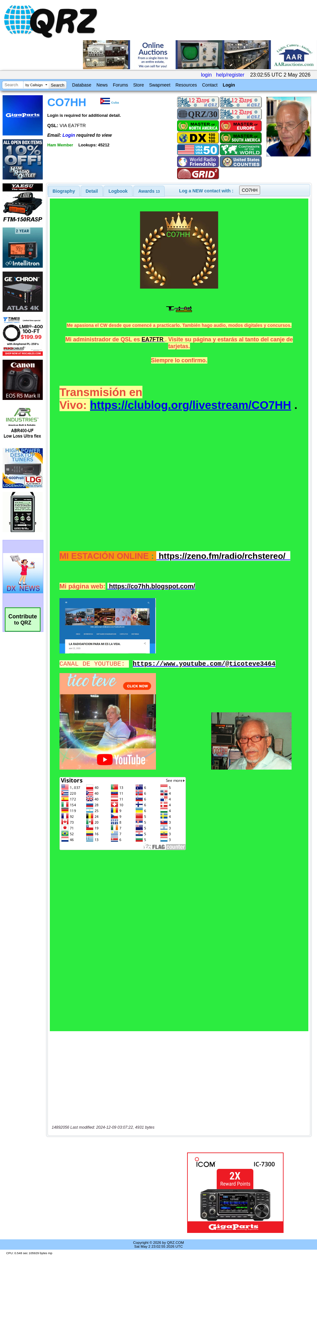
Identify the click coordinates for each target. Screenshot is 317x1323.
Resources (186, 85)
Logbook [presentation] (118, 191)
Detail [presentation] (92, 191)
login (206, 75)
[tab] (64, 191)
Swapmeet (159, 85)
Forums (120, 85)
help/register (230, 75)
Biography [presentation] (64, 191)
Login (229, 85)
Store (138, 85)
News (102, 85)
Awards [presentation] (149, 191)
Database (81, 85)
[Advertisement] (107, 1193)
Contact (209, 85)
